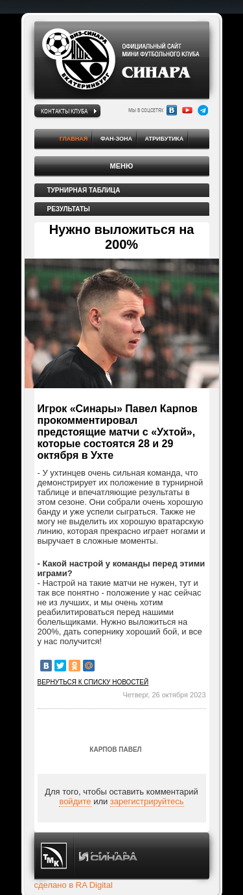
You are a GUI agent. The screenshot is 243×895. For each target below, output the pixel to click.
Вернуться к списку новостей (93, 682)
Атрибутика (164, 138)
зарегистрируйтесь (147, 801)
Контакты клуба (64, 111)
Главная (74, 138)
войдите (75, 801)
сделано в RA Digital (73, 885)
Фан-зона (116, 138)
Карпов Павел (115, 749)
